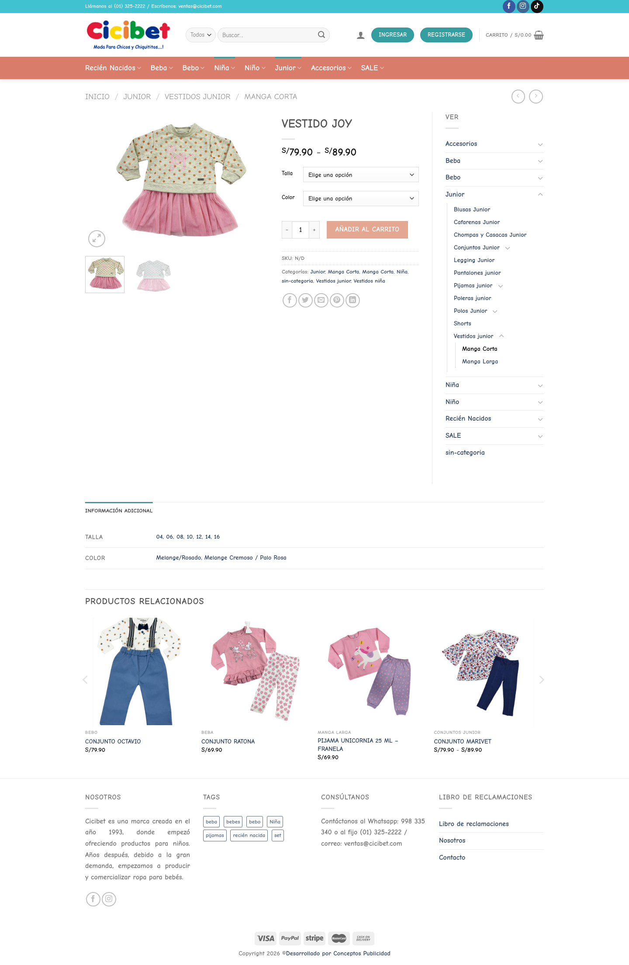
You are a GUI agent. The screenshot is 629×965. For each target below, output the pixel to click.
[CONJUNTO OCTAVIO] (139, 672)
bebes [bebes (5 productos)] (233, 821)
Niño (255, 67)
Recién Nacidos (113, 67)
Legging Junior (474, 260)
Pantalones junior (477, 273)
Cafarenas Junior (477, 222)
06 (169, 536)
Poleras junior (472, 298)
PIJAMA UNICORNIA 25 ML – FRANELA (358, 745)
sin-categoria (297, 280)
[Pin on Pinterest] (337, 300)
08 (179, 536)
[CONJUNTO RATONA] (255, 672)
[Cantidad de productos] (300, 230)
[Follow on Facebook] (509, 6)
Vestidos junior (197, 96)
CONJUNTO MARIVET (463, 741)
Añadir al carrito (367, 229)
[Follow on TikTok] (537, 6)
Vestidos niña (369, 280)
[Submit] (321, 35)
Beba (162, 67)
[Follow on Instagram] (523, 6)
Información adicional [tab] (118, 510)
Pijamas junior (473, 285)
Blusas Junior (472, 209)
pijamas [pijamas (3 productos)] (215, 835)
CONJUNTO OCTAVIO (113, 741)
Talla (287, 173)
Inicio (97, 96)
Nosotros (452, 840)
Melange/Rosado (178, 557)
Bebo (194, 67)
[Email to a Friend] (321, 300)
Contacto (452, 857)
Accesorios (331, 67)
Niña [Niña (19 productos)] (275, 821)
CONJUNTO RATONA (228, 741)
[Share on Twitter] (305, 300)
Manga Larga (480, 361)
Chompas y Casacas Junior (490, 235)
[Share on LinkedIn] (353, 300)
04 (159, 536)
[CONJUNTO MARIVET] (488, 672)
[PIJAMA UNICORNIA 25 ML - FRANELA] (371, 672)
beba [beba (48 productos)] (211, 821)
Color (288, 197)
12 (199, 536)
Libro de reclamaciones (474, 824)
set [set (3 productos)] (277, 835)
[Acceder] (360, 35)
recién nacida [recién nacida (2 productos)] (249, 835)
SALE (372, 67)
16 (217, 536)
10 (190, 536)
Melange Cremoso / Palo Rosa (245, 557)
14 (208, 536)
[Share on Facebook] (290, 300)
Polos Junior (470, 311)
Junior (288, 67)
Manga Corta (270, 96)
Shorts (462, 323)
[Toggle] (540, 144)
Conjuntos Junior (477, 247)
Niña (224, 67)
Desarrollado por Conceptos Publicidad (338, 953)
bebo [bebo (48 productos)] (254, 821)
